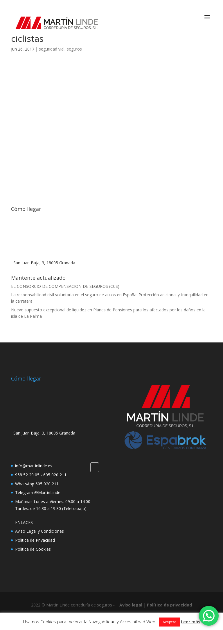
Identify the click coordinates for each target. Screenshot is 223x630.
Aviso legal (130, 605)
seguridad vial (51, 49)
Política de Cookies (33, 549)
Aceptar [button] (169, 621)
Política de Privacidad (35, 540)
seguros (74, 49)
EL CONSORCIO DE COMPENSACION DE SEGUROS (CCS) (65, 286)
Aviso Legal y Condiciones (39, 531)
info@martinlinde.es (33, 466)
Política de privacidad (169, 605)
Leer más (190, 621)
